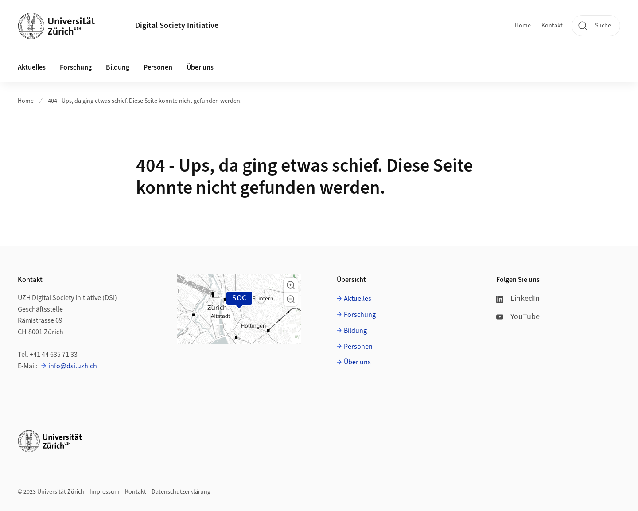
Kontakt (552, 25)
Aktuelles (357, 299)
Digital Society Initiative (176, 25)
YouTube (518, 316)
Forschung (360, 315)
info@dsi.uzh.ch (72, 366)
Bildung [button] (117, 67)
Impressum (104, 492)
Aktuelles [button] (32, 67)
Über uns (357, 362)
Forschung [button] (76, 67)
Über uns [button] (200, 67)
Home (523, 25)
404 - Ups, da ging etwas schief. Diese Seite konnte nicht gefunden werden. (144, 101)
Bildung (355, 330)
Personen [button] (158, 67)
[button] (291, 285)
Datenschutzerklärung (181, 492)
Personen (358, 346)
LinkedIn (518, 298)
